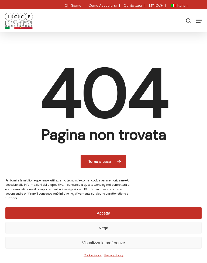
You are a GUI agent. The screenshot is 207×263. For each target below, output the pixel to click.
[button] (199, 20)
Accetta (103, 213)
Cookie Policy (93, 255)
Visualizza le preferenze (103, 242)
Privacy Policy (113, 255)
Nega (103, 228)
